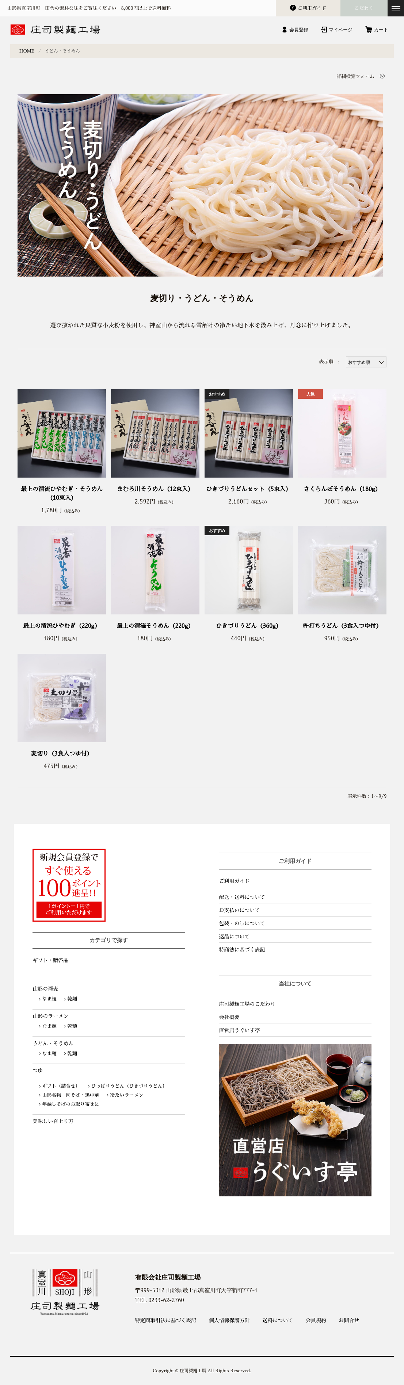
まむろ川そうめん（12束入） (155, 489)
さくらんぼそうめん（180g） (342, 489)
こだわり (363, 8)
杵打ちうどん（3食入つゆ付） (342, 626)
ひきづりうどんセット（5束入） (248, 489)
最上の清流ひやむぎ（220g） (61, 626)
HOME (26, 51)
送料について (277, 1320)
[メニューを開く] (396, 8)
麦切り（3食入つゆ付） (62, 754)
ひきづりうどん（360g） (249, 626)
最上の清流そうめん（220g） (155, 626)
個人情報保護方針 (229, 1320)
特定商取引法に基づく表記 (165, 1320)
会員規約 (316, 1320)
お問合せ (349, 1320)
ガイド (312, 8)
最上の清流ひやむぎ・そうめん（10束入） (62, 493)
